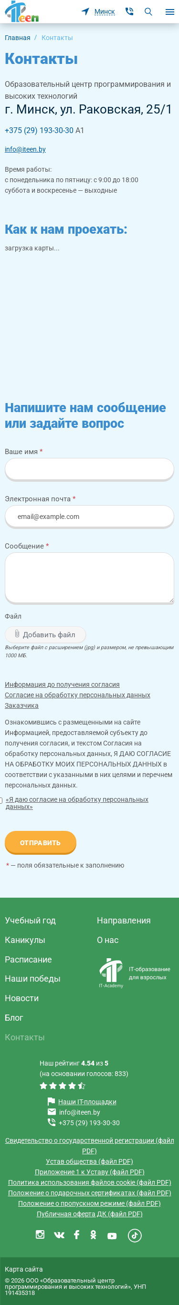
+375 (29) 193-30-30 (39, 130)
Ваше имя (23, 451)
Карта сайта (24, 1269)
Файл (13, 616)
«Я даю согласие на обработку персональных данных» (77, 803)
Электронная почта (40, 499)
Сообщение (27, 546)
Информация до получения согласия (62, 684)
